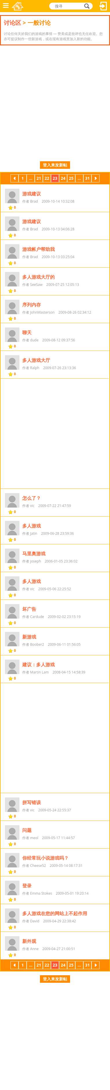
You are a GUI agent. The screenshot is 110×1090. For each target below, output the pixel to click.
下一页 (96, 178)
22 (47, 178)
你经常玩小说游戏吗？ (45, 858)
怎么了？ (31, 498)
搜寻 (86, 6)
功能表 (6, 6)
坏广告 (29, 609)
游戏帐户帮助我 (38, 249)
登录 (27, 885)
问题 (27, 830)
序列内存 (31, 304)
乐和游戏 (18, 6)
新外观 (29, 941)
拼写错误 (31, 802)
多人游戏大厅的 (38, 277)
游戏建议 (31, 193)
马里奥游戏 (33, 553)
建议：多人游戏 (38, 664)
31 (87, 178)
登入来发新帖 (55, 165)
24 (63, 178)
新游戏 (29, 637)
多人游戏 (31, 526)
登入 (103, 6)
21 (38, 178)
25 (71, 178)
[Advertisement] (55, 103)
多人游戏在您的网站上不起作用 (54, 913)
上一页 (14, 178)
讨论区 (12, 23)
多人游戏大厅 (36, 360)
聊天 (27, 332)
